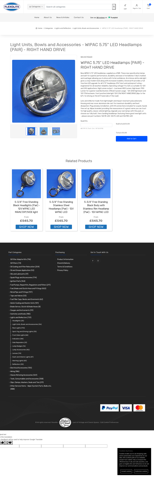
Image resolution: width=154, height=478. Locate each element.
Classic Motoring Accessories (23, 375)
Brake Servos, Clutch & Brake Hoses (25, 307)
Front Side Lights (20, 335)
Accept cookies (126, 471)
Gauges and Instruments (21, 310)
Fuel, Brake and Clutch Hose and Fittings (28, 288)
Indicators (17, 339)
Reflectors (18, 364)
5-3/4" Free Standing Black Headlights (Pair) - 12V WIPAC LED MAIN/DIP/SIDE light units (26, 208)
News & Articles (62, 17)
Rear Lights (18, 328)
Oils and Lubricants (19, 274)
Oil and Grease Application (22, 270)
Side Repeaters (19, 342)
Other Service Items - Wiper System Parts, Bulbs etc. (30, 387)
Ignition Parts (17, 281)
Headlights (18, 321)
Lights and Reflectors (20, 318)
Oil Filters (15, 263)
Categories (35, 7)
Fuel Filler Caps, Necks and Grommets (26, 299)
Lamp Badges (19, 346)
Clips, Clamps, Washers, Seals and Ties (27, 382)
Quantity (84, 121)
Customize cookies (141, 471)
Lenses (16, 353)
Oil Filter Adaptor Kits (20, 259)
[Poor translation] (9, 442)
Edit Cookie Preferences (109, 422)
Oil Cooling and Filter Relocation (24, 267)
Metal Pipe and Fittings (21, 292)
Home (36, 17)
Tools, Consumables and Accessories (26, 379)
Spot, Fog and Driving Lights (24, 331)
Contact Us (79, 17)
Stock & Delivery (63, 263)
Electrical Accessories (21, 368)
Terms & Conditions (64, 267)
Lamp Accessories (21, 350)
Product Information (65, 259)
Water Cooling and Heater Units (24, 303)
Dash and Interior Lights (22, 357)
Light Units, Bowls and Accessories (27, 324)
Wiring (14, 371)
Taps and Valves (18, 296)
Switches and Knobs (20, 314)
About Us (48, 17)
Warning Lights (19, 361)
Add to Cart (131, 139)
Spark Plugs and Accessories (23, 278)
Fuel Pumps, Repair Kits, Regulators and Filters (30, 285)
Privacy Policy (62, 270)
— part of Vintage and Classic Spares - (79, 422)
